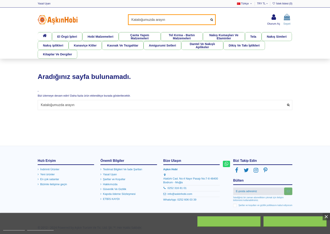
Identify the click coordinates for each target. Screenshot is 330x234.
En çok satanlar (49, 179)
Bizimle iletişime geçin (53, 184)
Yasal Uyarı (44, 3)
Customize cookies (40, 228)
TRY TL (262, 3)
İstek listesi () (282, 3)
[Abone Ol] (288, 191)
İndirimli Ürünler (49, 169)
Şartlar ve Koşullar (114, 179)
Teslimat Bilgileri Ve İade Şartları (122, 169)
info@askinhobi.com (180, 193)
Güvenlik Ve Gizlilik (114, 188)
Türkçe (245, 3)
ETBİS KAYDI (111, 198)
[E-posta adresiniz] (258, 191)
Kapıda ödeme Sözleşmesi (119, 193)
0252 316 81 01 (177, 187)
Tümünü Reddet (229, 221)
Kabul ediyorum (295, 221)
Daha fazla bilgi (14, 228)
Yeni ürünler (47, 174)
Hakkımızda (110, 184)
